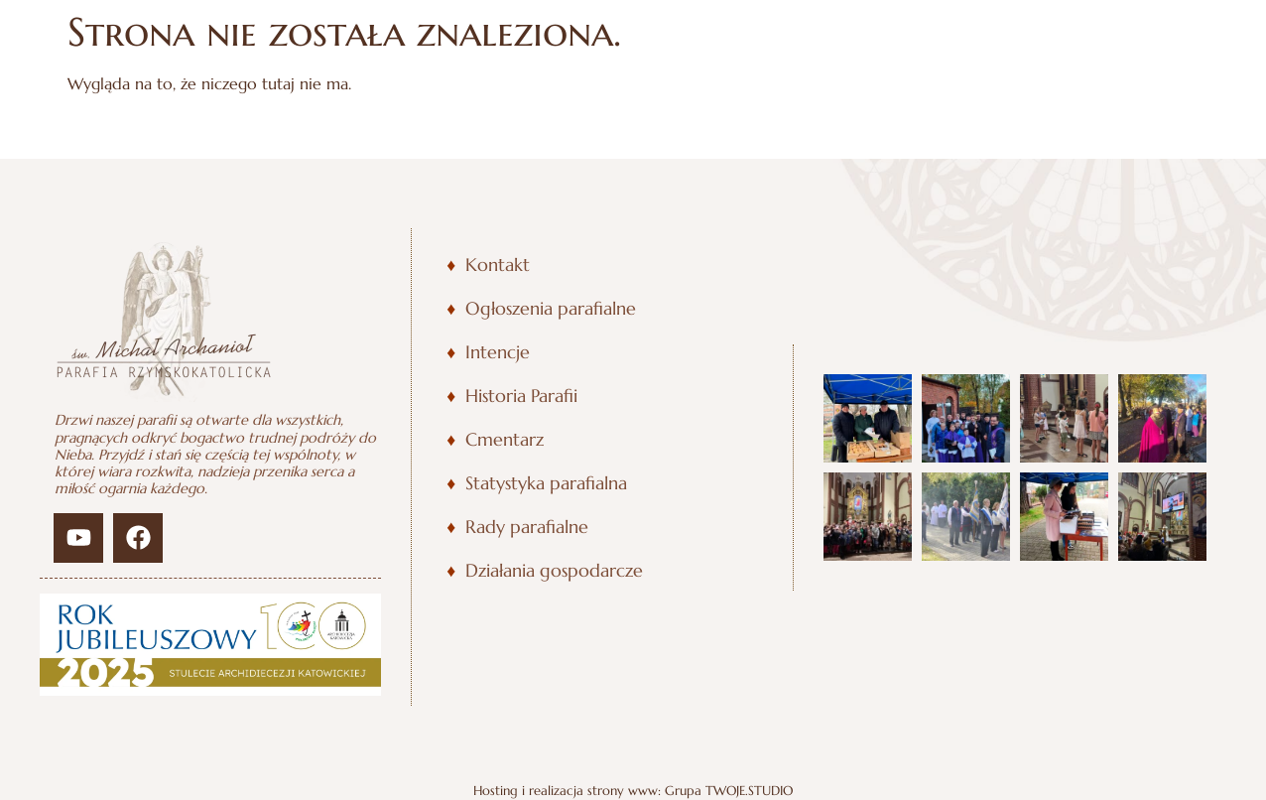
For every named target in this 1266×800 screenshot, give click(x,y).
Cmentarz (504, 440)
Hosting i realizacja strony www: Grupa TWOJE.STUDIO (633, 791)
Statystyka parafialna (546, 483)
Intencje (497, 352)
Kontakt (497, 265)
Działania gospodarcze (554, 571)
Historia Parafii (521, 396)
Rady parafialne (526, 527)
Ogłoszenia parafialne (550, 309)
